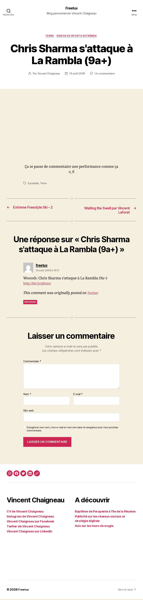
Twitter (93, 294)
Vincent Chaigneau (48, 74)
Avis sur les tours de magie (94, 527)
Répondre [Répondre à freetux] (30, 303)
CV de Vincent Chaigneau (25, 512)
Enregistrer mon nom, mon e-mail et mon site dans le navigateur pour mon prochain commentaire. (72, 430)
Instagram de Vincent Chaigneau (30, 517)
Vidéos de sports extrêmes (77, 36)
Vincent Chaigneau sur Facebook (30, 522)
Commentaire (32, 362)
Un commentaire (105, 74)
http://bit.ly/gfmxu (38, 285)
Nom (27, 395)
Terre (49, 36)
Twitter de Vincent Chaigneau (28, 527)
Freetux (71, 8)
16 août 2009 (77, 74)
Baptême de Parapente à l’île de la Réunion (105, 512)
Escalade (33, 184)
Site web (28, 411)
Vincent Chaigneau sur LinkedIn (29, 532)
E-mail (78, 395)
